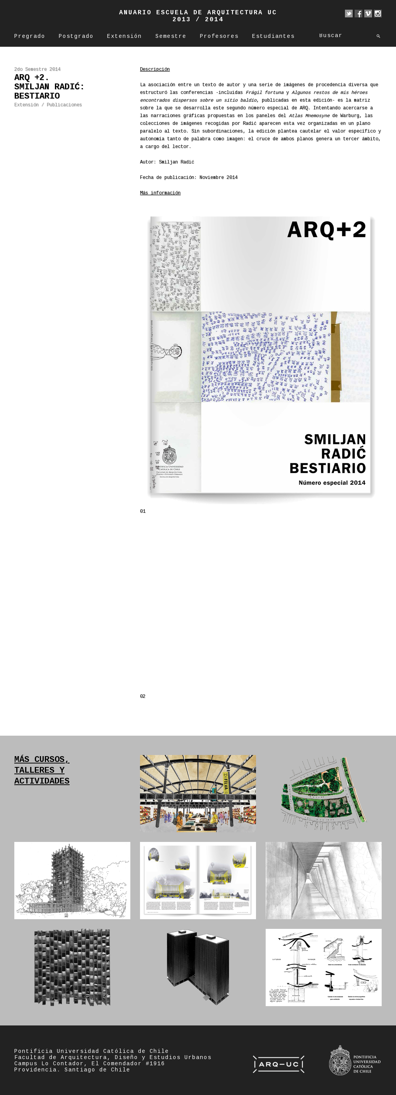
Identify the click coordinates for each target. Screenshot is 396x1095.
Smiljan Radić (176, 162)
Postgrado (76, 36)
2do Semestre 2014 (37, 69)
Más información (160, 193)
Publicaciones (64, 105)
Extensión (124, 36)
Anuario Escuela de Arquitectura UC (198, 12)
